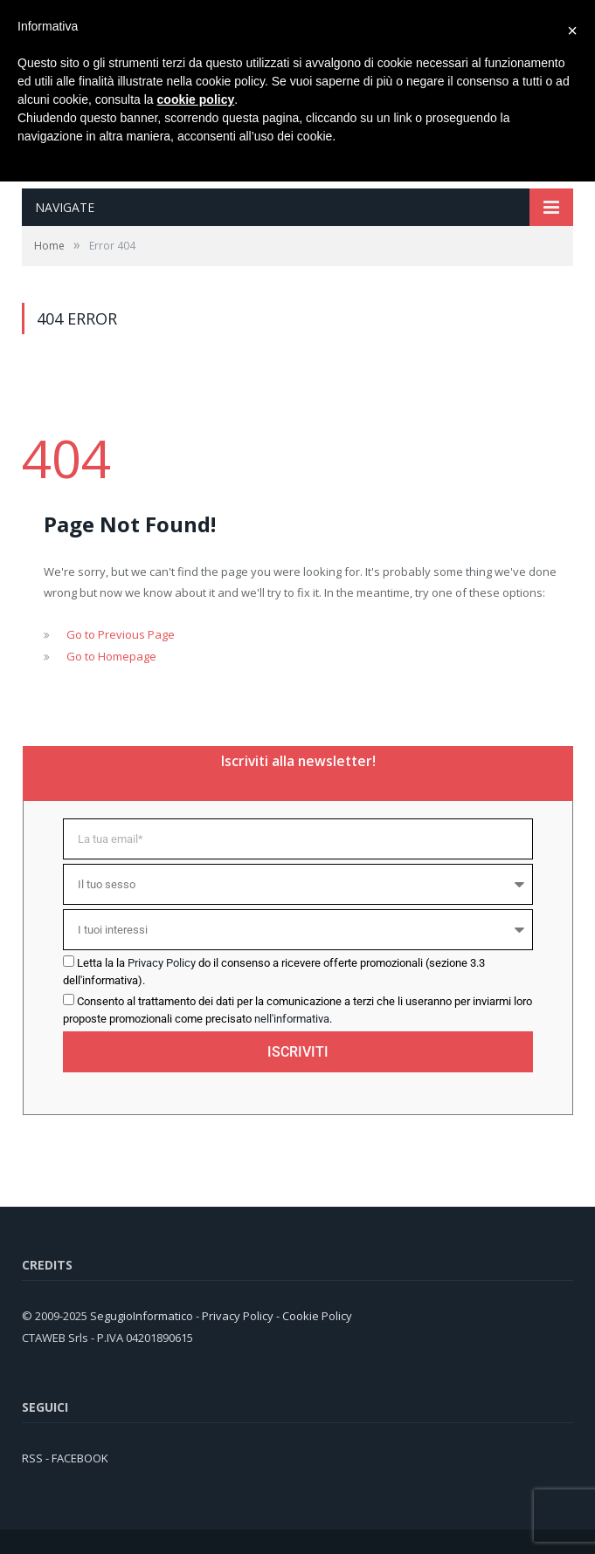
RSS (32, 1458)
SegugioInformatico (143, 1316)
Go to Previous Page (120, 634)
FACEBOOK (80, 1458)
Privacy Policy (162, 962)
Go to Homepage (111, 656)
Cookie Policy (317, 1316)
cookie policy (196, 99)
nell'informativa (291, 1018)
